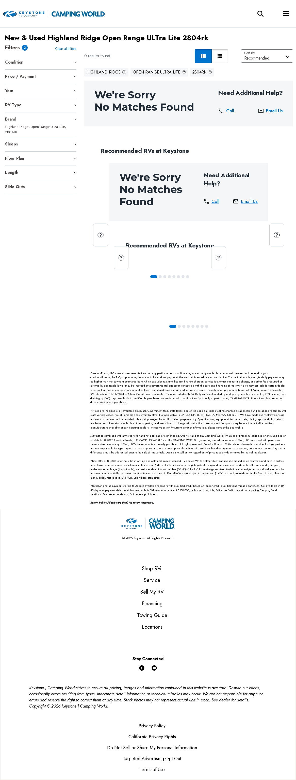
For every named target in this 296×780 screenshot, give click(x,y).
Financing (152, 603)
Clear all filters (66, 48)
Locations (152, 627)
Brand (10, 119)
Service (152, 580)
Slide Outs (15, 187)
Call (226, 111)
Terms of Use (152, 769)
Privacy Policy (152, 726)
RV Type (13, 105)
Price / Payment (20, 76)
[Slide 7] (188, 277)
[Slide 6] (184, 277)
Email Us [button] (270, 111)
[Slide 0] (154, 276)
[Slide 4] (174, 277)
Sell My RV (152, 592)
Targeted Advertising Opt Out (152, 758)
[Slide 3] (170, 277)
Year (9, 91)
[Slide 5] (179, 277)
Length (11, 172)
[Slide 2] (165, 277)
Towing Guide (152, 615)
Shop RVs (152, 568)
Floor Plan (14, 158)
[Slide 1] (161, 277)
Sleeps (11, 144)
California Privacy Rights (152, 736)
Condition (14, 62)
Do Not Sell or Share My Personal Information (152, 747)
